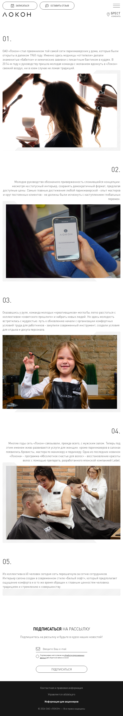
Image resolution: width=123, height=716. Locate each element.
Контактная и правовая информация (61, 687)
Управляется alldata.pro (61, 694)
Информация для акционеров (62, 701)
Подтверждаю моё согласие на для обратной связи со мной (61, 656)
